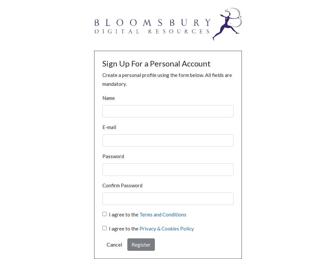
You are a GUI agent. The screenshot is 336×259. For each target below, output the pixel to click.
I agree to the (147, 214)
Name (108, 98)
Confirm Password (122, 185)
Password (113, 156)
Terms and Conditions (162, 214)
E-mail (109, 127)
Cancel (114, 244)
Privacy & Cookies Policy (166, 228)
